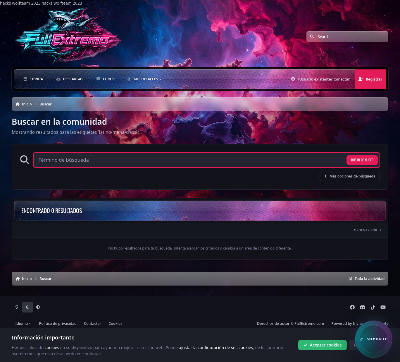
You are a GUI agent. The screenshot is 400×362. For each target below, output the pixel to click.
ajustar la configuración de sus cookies (216, 347)
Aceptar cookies (322, 345)
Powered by (360, 323)
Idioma (23, 323)
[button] (373, 339)
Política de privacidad (58, 323)
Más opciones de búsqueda (349, 176)
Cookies (115, 323)
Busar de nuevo (362, 159)
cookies (52, 347)
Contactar (92, 323)
